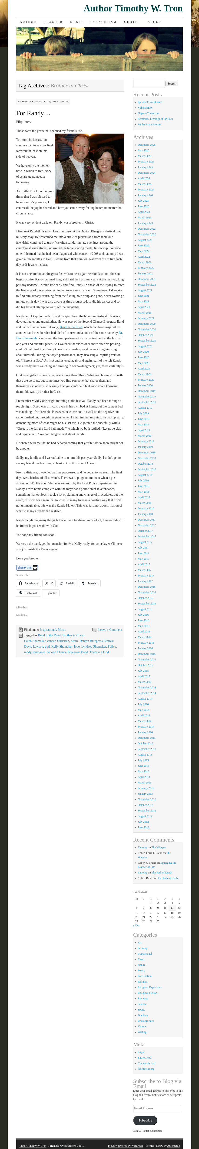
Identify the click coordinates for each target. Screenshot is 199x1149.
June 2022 (143, 245)
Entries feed (144, 1057)
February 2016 (146, 642)
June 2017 (143, 553)
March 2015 (144, 681)
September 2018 (147, 469)
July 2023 (143, 200)
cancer (51, 641)
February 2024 (146, 189)
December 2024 (147, 172)
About (154, 22)
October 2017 (145, 530)
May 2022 (143, 251)
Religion (142, 981)
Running (142, 998)
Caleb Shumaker (35, 641)
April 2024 (144, 178)
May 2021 (143, 301)
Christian (63, 641)
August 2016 (145, 609)
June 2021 (143, 295)
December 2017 (147, 519)
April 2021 (144, 307)
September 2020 (147, 340)
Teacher (53, 22)
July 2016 (143, 614)
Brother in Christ (73, 635)
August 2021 (145, 290)
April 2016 (144, 631)
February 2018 (146, 508)
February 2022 (146, 267)
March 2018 (144, 502)
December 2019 (147, 391)
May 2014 (143, 709)
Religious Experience (150, 987)
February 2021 (146, 318)
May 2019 (143, 424)
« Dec (136, 925)
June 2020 (143, 357)
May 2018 (143, 491)
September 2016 (147, 603)
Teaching (143, 1015)
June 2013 (143, 765)
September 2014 (147, 693)
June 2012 (143, 827)
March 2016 (144, 637)
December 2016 (147, 586)
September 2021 (147, 284)
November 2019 (147, 396)
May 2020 (143, 363)
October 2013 (145, 743)
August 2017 (145, 542)
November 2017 (147, 525)
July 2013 (143, 760)
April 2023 (144, 212)
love (77, 646)
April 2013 (144, 777)
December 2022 (147, 228)
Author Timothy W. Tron (133, 8)
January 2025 (145, 167)
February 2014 (146, 726)
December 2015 (147, 654)
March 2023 (144, 217)
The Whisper (158, 847)
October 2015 (145, 665)
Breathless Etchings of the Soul (155, 119)
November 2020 (147, 329)
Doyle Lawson (33, 646)
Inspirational (48, 629)
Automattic (173, 1145)
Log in (141, 1052)
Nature (142, 964)
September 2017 (147, 536)
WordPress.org (146, 1068)
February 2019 (146, 441)
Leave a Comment (110, 629)
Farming (142, 948)
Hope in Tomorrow (148, 113)
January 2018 (145, 514)
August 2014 (145, 698)
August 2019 (145, 407)
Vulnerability (145, 107)
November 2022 (147, 234)
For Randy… (33, 113)
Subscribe (145, 1120)
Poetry (141, 970)
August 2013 (145, 754)
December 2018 (147, 452)
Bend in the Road (71, 327)
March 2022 (144, 262)
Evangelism (104, 22)
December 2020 (147, 323)
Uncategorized (146, 1020)
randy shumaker (34, 652)
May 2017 (143, 558)
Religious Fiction (147, 992)
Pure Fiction (145, 976)
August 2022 (145, 240)
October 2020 (145, 335)
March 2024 (144, 184)
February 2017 (146, 575)
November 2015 (147, 659)
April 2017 (144, 564)
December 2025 (147, 144)
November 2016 (147, 592)
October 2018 (145, 463)
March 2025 (144, 156)
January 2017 (145, 581)
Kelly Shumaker (62, 646)
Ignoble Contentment (150, 102)
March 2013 (144, 782)
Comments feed (147, 1063)
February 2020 (146, 379)
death (74, 641)
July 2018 (143, 480)
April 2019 (144, 430)
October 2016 (145, 598)
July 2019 (143, 413)
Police (112, 646)
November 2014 (147, 687)
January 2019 (145, 447)
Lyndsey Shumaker (93, 646)
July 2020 (143, 351)
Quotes (132, 22)
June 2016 (143, 620)
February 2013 (146, 788)
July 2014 (143, 704)
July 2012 (143, 821)
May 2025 (143, 150)
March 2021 (144, 312)
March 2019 (144, 435)
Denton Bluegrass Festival (97, 641)
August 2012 (145, 816)
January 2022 (145, 273)
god (47, 646)
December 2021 (147, 279)
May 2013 (143, 771)
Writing (142, 1032)
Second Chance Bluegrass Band (67, 652)
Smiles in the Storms (149, 124)
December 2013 (147, 737)
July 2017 (143, 547)
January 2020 (145, 385)
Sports (141, 1009)
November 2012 (147, 799)
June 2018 (143, 486)
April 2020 (144, 368)
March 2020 (144, 374)
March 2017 (144, 570)
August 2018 (145, 474)
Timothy (27, 101)
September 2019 (147, 402)
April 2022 (144, 256)
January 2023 (145, 223)
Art (140, 942)
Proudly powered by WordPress (125, 1145)
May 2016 (143, 626)
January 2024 (145, 195)
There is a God (99, 652)
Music (76, 22)
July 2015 (143, 670)
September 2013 (147, 749)
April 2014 (144, 715)
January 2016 (145, 648)
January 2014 (145, 732)
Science (142, 1004)
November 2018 (147, 458)
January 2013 (145, 793)
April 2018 (144, 497)
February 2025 (146, 161)
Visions (142, 1026)
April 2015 (144, 676)
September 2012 (147, 810)
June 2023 (143, 206)
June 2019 (143, 419)
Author (28, 22)
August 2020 (145, 346)
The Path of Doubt (161, 872)
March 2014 (144, 721)
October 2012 (145, 805)
